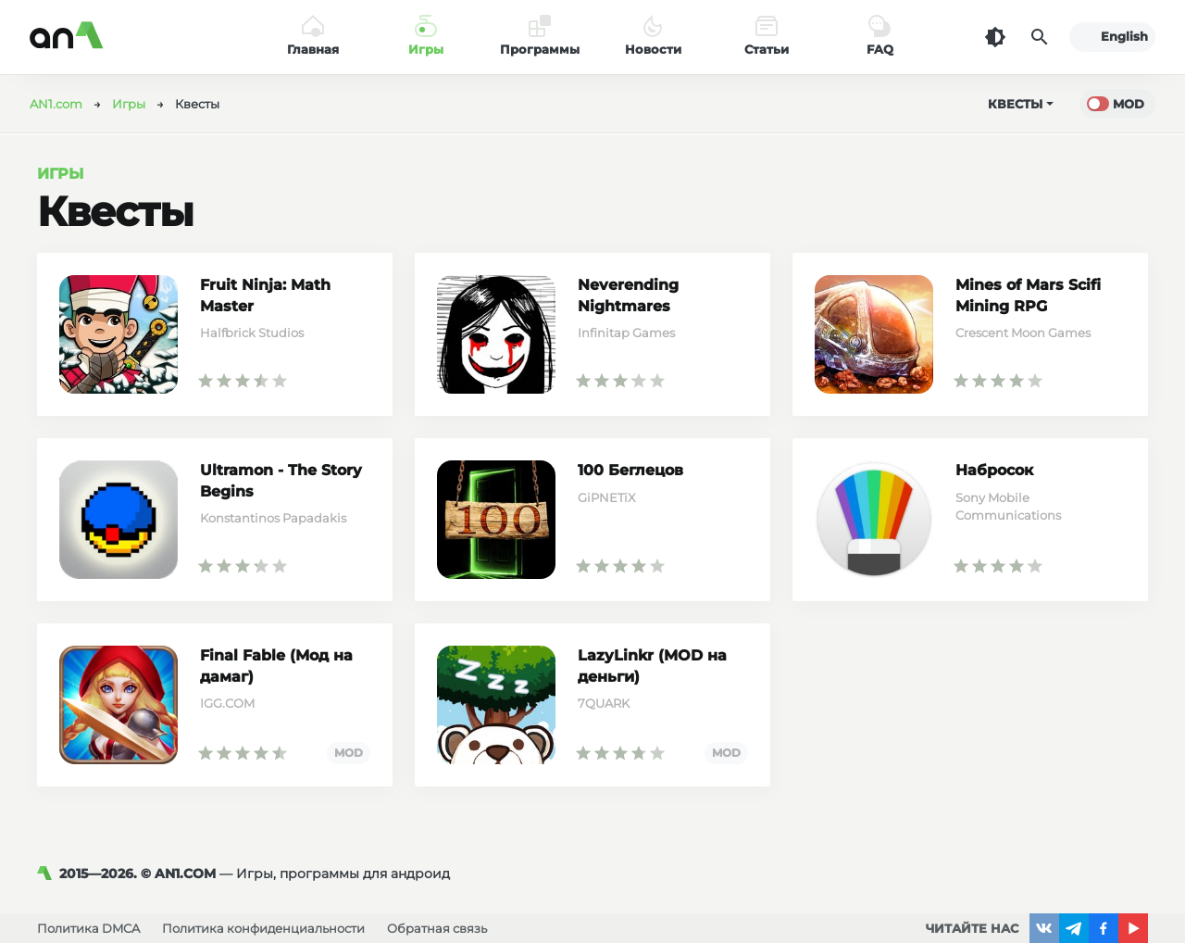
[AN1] (48, 873)
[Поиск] (1039, 37)
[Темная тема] (995, 37)
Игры (60, 173)
